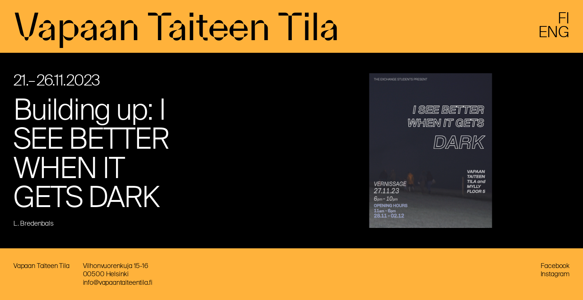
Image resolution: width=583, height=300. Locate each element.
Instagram (555, 274)
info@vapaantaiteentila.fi (118, 282)
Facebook (555, 265)
